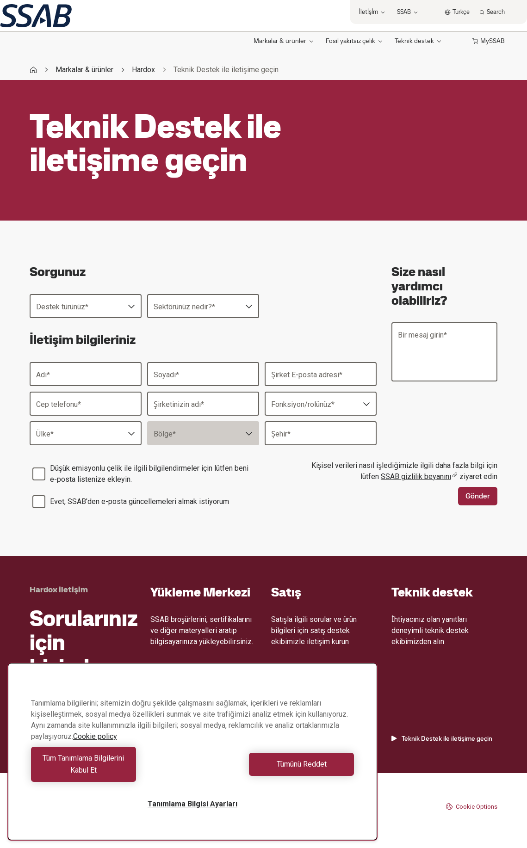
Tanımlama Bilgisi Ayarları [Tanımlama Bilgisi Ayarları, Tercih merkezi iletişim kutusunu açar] (192, 803)
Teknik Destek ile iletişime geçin (441, 738)
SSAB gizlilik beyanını (419, 476)
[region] (192, 758)
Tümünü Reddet (276, 770)
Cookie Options (471, 806)
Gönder (477, 496)
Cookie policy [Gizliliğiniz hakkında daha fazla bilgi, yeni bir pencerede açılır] (95, 748)
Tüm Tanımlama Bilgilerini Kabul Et (109, 770)
